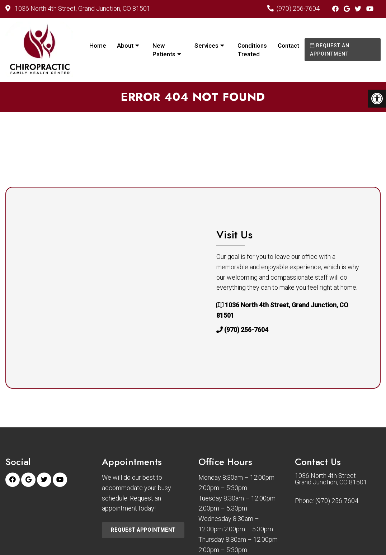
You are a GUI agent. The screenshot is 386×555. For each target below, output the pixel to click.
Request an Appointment (329, 49)
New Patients (163, 50)
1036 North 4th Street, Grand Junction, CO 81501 (81, 8)
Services (206, 45)
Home (97, 45)
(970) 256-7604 (298, 8)
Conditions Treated (252, 50)
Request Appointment (143, 530)
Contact (288, 45)
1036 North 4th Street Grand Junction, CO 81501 (331, 479)
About (125, 45)
